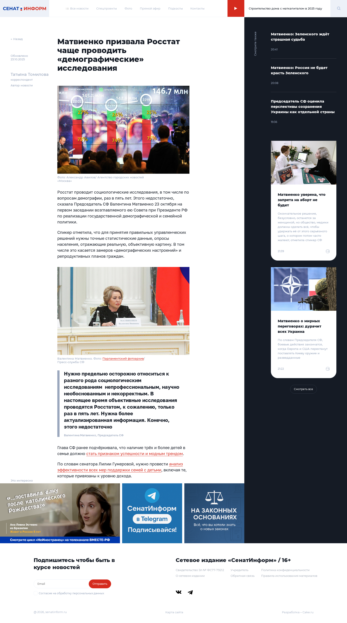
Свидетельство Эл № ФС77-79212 (200, 570)
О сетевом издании (190, 575)
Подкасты (175, 8)
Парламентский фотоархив (123, 358)
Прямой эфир (150, 8)
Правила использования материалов (289, 575)
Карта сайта (174, 612)
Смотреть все (303, 389)
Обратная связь (242, 575)
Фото (128, 8)
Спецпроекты (106, 8)
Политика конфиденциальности (285, 570)
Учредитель (239, 570)
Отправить (100, 583)
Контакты (197, 8)
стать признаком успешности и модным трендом (134, 453)
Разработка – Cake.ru (298, 612)
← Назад (17, 39)
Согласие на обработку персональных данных (71, 593)
